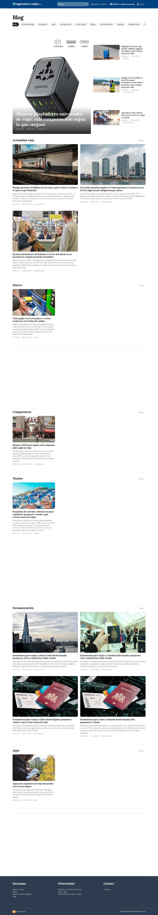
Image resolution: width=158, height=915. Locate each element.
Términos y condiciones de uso (69, 889)
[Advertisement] (79, 380)
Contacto (107, 889)
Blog (14, 896)
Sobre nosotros (18, 889)
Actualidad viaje (28, 24)
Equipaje (121, 24)
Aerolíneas (43, 24)
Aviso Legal (62, 892)
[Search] (70, 4)
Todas (14, 24)
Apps (54, 24)
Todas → (142, 141)
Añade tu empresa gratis (122, 4)
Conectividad (81, 24)
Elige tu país (19, 911)
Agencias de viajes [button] (98, 4)
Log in (140, 4)
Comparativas (66, 24)
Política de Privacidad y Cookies (69, 894)
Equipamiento (134, 24)
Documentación (107, 24)
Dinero (93, 24)
